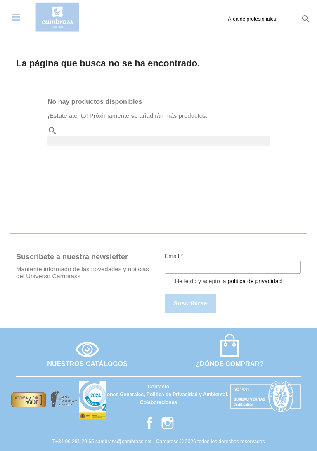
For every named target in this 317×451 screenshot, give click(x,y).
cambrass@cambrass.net (124, 441)
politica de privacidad (255, 281)
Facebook (149, 423)
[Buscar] (158, 141)
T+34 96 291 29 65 (73, 441)
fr (277, 18)
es (248, 18)
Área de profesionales (203, 19)
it (289, 18)
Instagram (167, 423)
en (263, 18)
